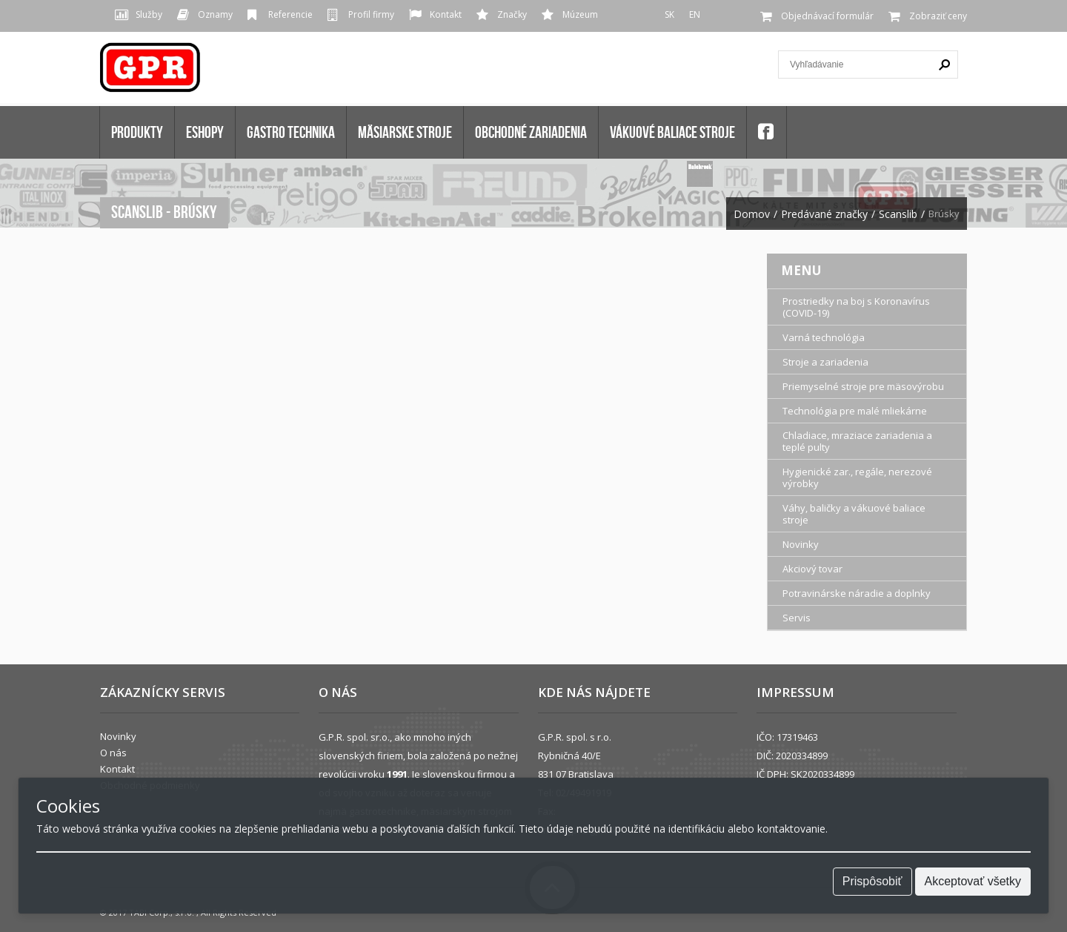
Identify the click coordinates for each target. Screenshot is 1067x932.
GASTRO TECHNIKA (291, 132)
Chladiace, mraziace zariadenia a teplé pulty (857, 441)
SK (669, 14)
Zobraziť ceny (938, 16)
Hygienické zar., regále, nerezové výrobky (857, 477)
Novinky (800, 544)
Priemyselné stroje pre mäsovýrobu (863, 386)
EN (694, 14)
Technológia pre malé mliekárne (854, 410)
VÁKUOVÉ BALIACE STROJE (672, 132)
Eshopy (205, 132)
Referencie (290, 14)
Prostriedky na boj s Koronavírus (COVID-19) (856, 307)
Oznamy (215, 14)
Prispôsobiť (872, 881)
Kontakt (446, 14)
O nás (113, 753)
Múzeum (580, 14)
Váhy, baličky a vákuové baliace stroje (853, 513)
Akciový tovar (812, 568)
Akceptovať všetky (973, 881)
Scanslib (898, 214)
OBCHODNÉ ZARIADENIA (531, 132)
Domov (752, 214)
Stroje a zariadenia (825, 361)
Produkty (137, 132)
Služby (149, 14)
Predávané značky (824, 214)
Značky (512, 14)
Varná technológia (823, 337)
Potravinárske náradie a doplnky (856, 593)
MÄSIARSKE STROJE (405, 132)
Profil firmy (371, 14)
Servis (796, 617)
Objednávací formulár (827, 16)
